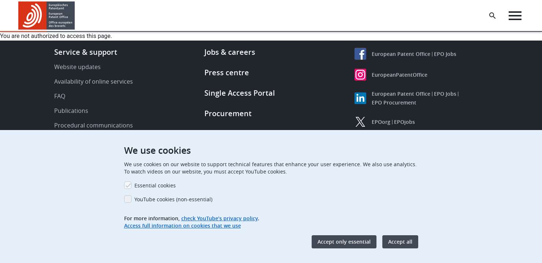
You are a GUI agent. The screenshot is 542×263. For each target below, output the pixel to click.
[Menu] (515, 16)
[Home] (46, 15)
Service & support (85, 52)
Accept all (400, 241)
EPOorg (381, 121)
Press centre (226, 72)
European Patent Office (401, 53)
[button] (76, 15)
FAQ (59, 96)
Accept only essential (344, 241)
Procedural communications (93, 125)
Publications (71, 111)
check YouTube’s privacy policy (219, 218)
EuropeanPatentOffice (399, 74)
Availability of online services (93, 81)
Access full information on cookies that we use (182, 225)
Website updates (77, 67)
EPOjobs (404, 121)
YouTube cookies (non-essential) (173, 199)
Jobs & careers (229, 52)
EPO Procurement (394, 102)
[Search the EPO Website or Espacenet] (492, 15)
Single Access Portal (239, 93)
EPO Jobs (445, 53)
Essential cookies (155, 185)
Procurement (228, 113)
